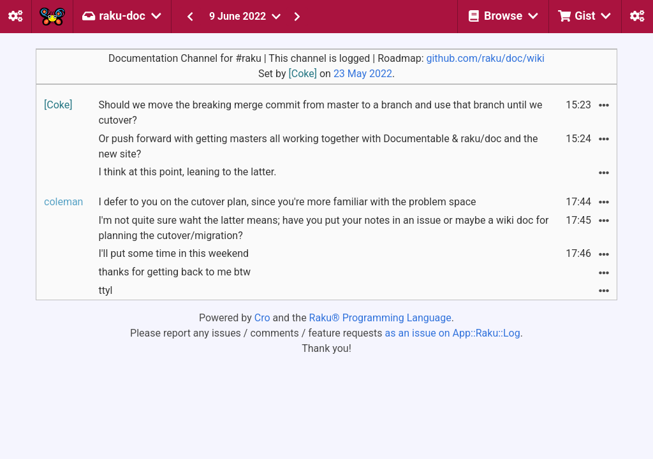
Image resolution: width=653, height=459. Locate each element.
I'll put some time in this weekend (173, 253)
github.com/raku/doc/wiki (485, 58)
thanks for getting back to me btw (174, 272)
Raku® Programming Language (380, 318)
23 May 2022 (363, 74)
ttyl (105, 290)
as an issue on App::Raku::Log (452, 333)
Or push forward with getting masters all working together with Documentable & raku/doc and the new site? (318, 146)
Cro (262, 318)
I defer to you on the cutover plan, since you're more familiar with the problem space (287, 202)
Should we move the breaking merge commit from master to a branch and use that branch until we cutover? (320, 112)
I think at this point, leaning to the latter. (187, 172)
